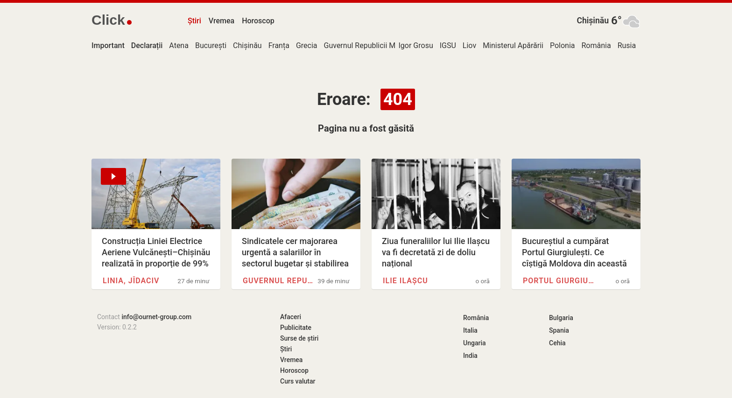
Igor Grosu (416, 45)
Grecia (306, 45)
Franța (278, 45)
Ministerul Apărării (513, 45)
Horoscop (258, 20)
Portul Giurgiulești (560, 280)
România (596, 45)
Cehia (557, 343)
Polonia (562, 45)
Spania (559, 330)
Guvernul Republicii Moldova (371, 45)
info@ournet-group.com (156, 317)
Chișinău (593, 20)
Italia (470, 330)
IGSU (448, 45)
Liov (469, 45)
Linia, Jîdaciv (131, 280)
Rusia (627, 45)
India (470, 355)
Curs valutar (297, 381)
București (210, 45)
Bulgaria (561, 317)
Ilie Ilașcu (405, 280)
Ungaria (474, 343)
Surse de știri (299, 338)
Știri (194, 20)
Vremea (221, 20)
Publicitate (295, 327)
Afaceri (290, 317)
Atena (179, 45)
